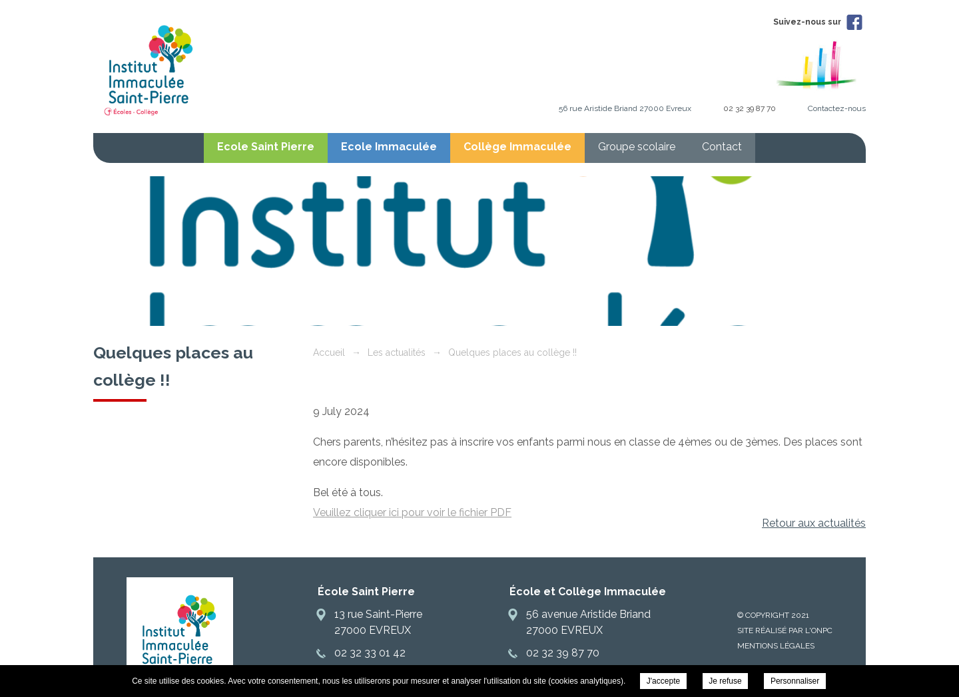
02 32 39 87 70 (749, 108)
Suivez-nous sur (817, 22)
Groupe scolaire (636, 146)
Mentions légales (775, 645)
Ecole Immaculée (389, 146)
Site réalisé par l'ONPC (784, 630)
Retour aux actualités (814, 523)
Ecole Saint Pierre (265, 146)
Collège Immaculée (517, 146)
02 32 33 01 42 (370, 652)
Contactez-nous (837, 108)
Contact (722, 146)
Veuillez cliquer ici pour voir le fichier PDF (412, 512)
